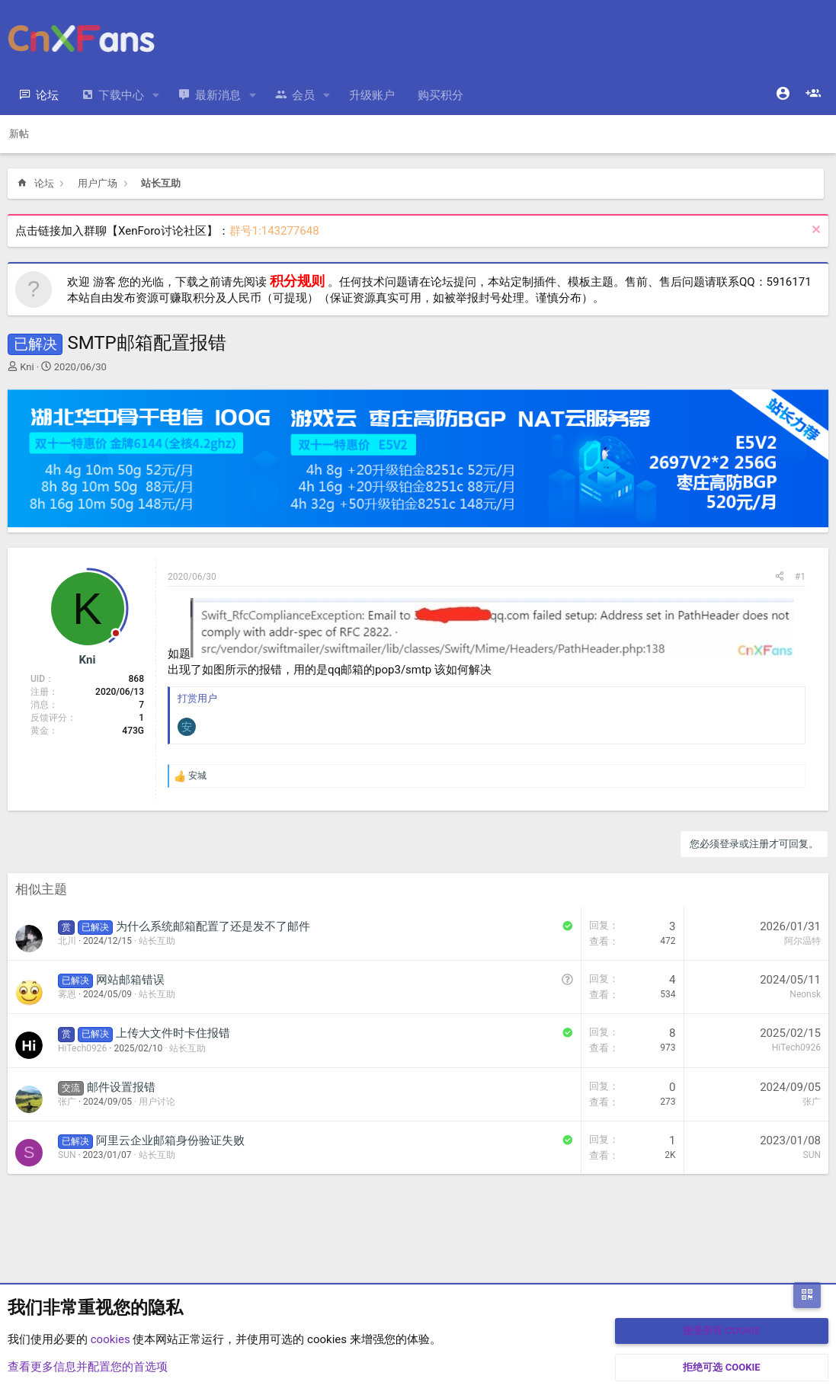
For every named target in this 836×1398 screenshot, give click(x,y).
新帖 (19, 133)
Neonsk (805, 994)
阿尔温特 (802, 941)
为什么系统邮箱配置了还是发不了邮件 (213, 926)
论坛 (47, 95)
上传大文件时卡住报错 (173, 1033)
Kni (27, 367)
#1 (800, 576)
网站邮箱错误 (130, 980)
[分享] (780, 577)
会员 (303, 95)
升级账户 (372, 95)
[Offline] (116, 634)
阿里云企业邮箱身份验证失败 (170, 1140)
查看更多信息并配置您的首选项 (88, 1367)
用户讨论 (157, 1101)
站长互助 (157, 941)
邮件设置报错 (121, 1087)
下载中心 (121, 95)
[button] (156, 95)
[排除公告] (814, 231)
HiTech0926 (82, 1048)
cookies (110, 1339)
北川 (67, 941)
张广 (67, 1101)
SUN (66, 1155)
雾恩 (67, 994)
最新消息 (218, 95)
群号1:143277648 (274, 231)
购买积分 (440, 95)
